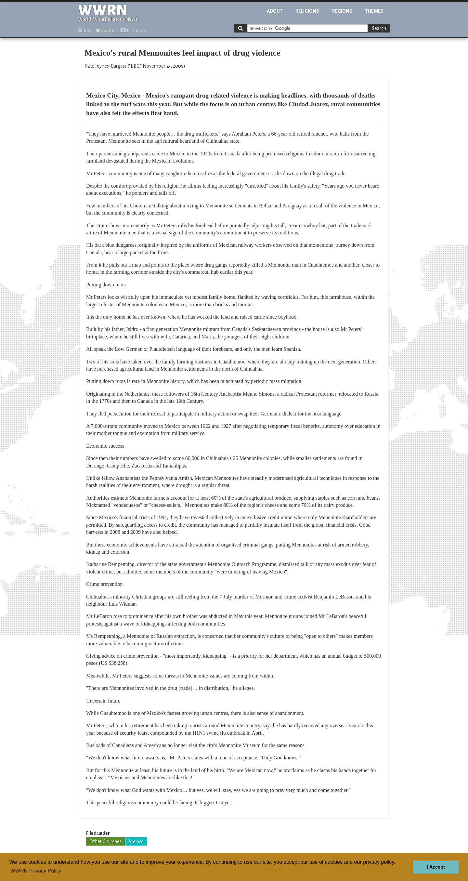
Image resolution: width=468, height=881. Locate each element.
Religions (307, 11)
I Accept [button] (436, 867)
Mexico (136, 841)
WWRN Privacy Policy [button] (35, 871)
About (274, 11)
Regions (342, 11)
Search (379, 28)
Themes (374, 11)
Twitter (106, 30)
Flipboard (133, 30)
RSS (85, 30)
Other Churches (105, 841)
